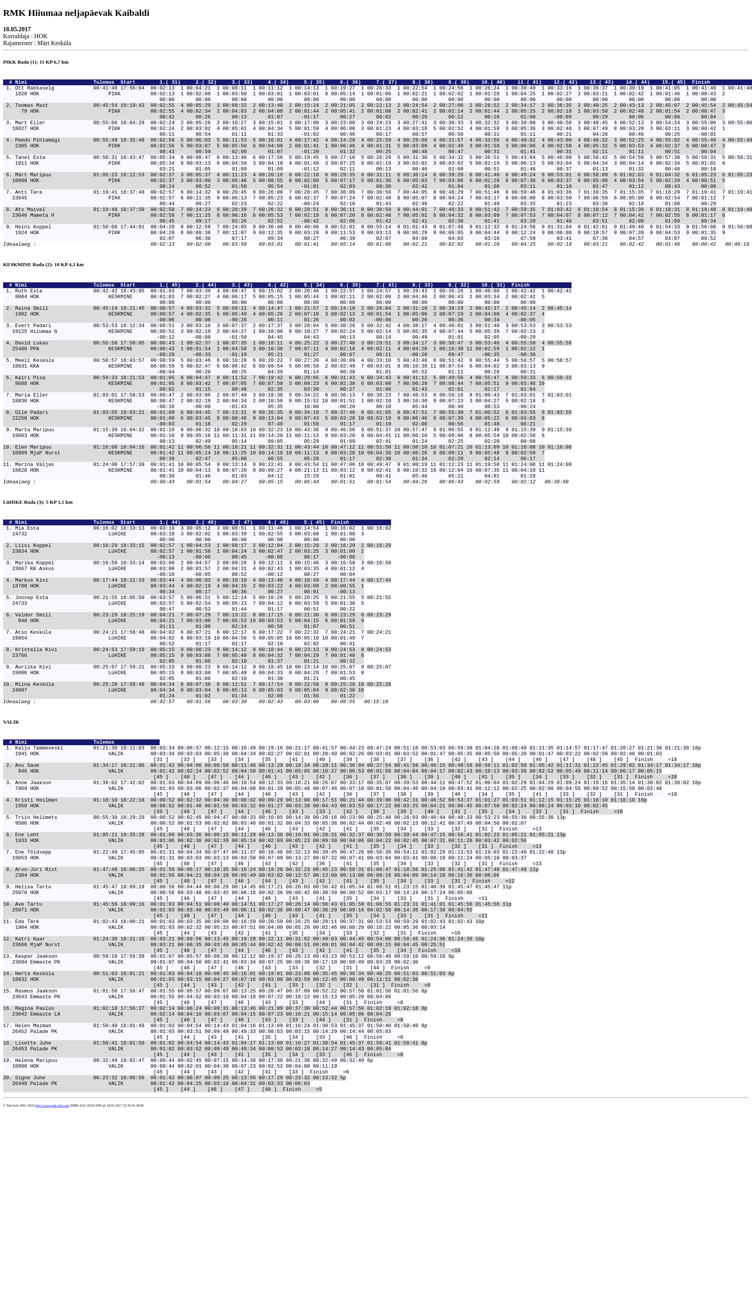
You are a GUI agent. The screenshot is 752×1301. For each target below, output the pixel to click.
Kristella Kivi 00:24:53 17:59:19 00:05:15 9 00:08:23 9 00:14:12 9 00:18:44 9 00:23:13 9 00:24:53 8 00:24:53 (203, 755)
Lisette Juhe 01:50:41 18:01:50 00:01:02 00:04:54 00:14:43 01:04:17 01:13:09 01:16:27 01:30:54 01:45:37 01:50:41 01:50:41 (216, 1223)
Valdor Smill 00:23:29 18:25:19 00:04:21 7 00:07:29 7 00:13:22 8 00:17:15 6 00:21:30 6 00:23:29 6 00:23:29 (203, 713)
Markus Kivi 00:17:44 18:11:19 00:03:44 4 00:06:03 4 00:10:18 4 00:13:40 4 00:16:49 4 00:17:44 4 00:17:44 (203, 672)
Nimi (52, 84)
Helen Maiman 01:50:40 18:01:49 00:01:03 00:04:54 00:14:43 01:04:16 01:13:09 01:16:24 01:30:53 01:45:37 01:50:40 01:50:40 (216, 1202)
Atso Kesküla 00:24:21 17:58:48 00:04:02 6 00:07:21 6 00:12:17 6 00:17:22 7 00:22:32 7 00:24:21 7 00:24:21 (203, 734)
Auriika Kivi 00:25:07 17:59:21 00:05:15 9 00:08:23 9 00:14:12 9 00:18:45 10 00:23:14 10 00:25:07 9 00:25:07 (203, 776)
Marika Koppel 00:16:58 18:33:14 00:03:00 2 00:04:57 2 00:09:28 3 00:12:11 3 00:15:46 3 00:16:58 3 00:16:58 (203, 651)
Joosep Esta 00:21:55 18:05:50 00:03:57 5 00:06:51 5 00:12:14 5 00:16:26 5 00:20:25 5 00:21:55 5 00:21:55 (203, 693)
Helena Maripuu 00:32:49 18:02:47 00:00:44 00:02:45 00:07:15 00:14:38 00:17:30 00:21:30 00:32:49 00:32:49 (189, 1243)
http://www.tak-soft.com (52, 1295)
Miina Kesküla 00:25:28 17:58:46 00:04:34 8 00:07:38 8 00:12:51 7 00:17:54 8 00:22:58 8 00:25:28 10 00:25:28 (203, 797)
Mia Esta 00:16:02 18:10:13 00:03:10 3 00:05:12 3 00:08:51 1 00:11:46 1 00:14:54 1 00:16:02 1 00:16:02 (203, 609)
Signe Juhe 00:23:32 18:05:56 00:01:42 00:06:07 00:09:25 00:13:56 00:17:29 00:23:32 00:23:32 (176, 1264)
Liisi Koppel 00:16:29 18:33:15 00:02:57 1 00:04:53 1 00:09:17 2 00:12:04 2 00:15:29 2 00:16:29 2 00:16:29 (203, 630)
